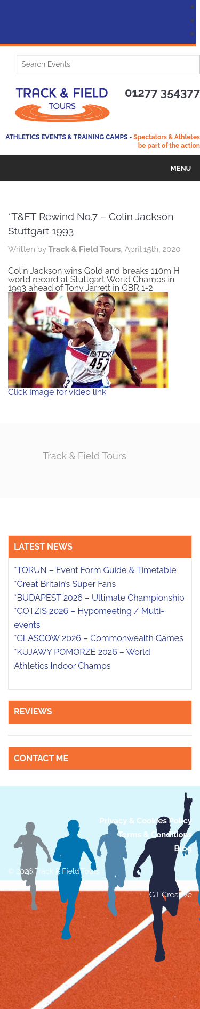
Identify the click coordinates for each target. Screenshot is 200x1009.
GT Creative (170, 894)
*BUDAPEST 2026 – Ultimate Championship (99, 598)
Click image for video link (57, 392)
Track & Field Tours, (86, 249)
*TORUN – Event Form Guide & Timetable (95, 570)
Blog (183, 848)
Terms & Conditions (155, 834)
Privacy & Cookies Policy (145, 821)
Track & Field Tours (84, 455)
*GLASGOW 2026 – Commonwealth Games (98, 638)
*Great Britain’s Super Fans (65, 584)
